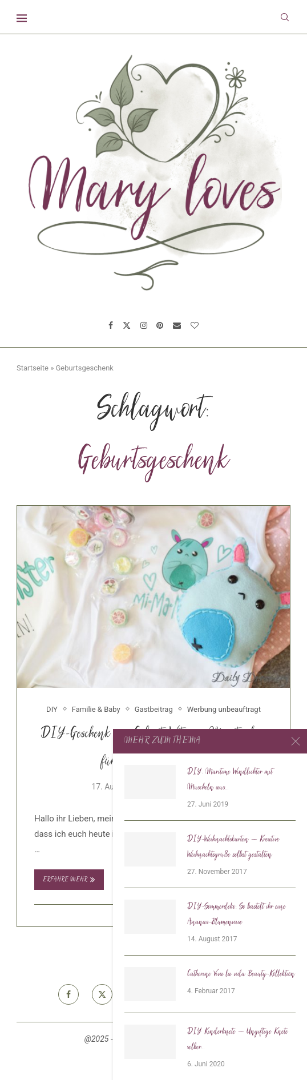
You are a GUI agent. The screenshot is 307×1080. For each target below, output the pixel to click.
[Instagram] (143, 325)
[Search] (284, 17)
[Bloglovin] (195, 325)
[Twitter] (127, 325)
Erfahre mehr (69, 879)
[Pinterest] (159, 325)
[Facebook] (110, 325)
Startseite (33, 368)
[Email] (177, 325)
